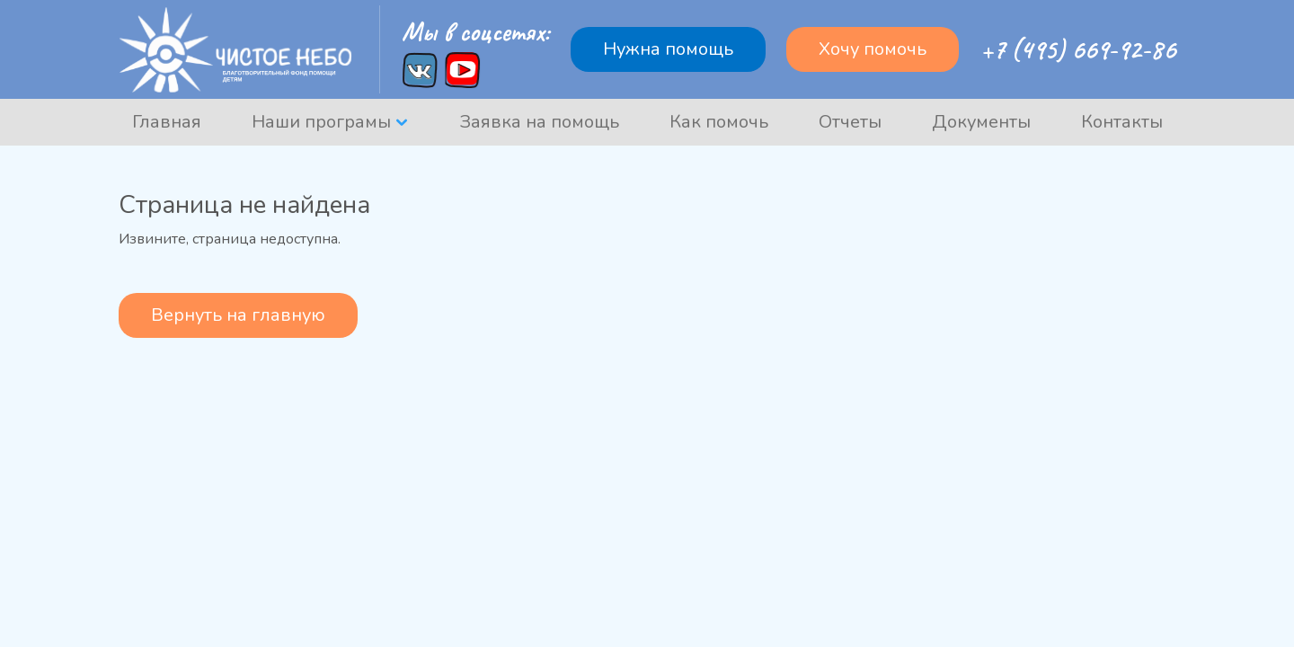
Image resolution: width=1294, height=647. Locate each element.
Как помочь (718, 122)
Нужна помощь (668, 49)
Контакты (1122, 122)
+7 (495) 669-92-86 (1077, 49)
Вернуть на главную (238, 315)
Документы (981, 122)
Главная (166, 122)
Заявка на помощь (539, 122)
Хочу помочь (872, 49)
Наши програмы (321, 122)
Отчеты (850, 122)
